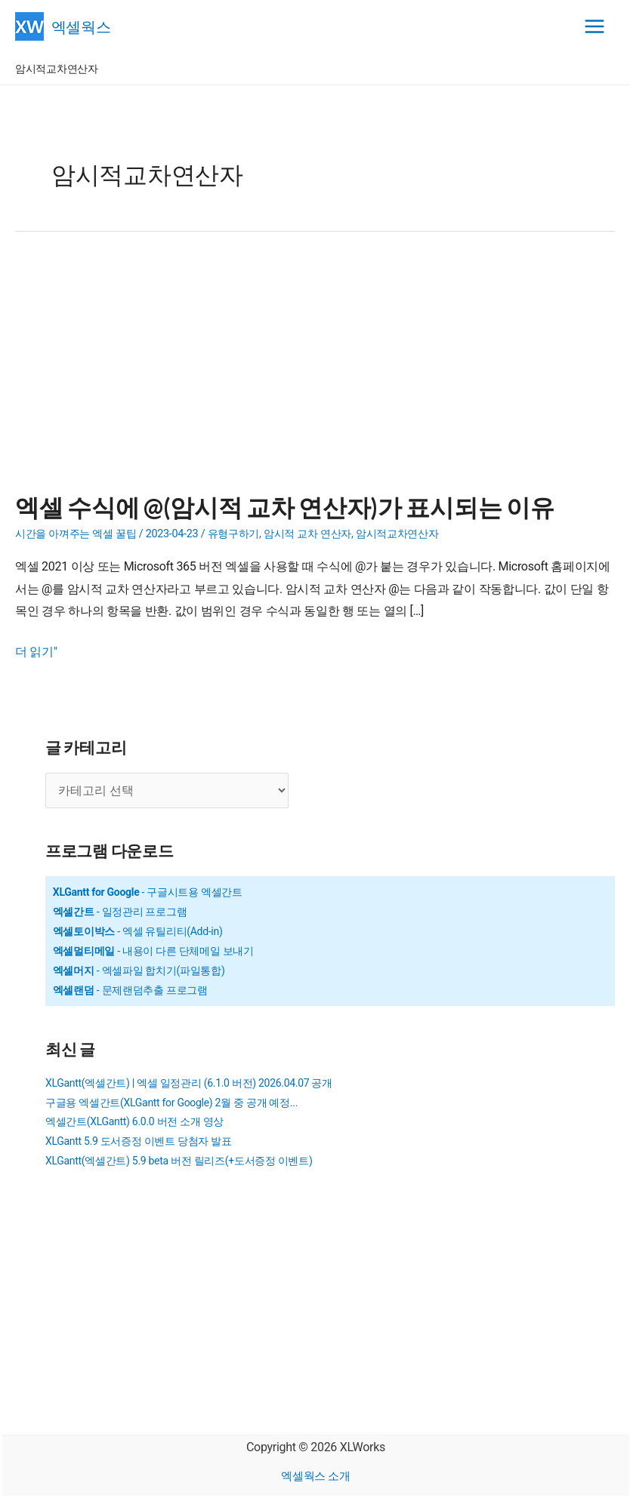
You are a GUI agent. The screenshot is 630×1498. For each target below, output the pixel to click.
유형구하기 (234, 534)
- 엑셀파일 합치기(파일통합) (139, 970)
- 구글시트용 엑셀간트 (147, 892)
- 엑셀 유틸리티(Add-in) (138, 931)
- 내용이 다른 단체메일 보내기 (153, 951)
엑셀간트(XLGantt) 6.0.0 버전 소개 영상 (134, 1121)
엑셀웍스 (82, 26)
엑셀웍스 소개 (316, 1476)
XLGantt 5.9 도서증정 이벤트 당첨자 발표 (138, 1141)
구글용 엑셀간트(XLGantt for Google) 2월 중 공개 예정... (171, 1103)
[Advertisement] (315, 371)
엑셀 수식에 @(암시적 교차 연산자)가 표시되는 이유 (284, 506)
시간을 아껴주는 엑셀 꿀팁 (76, 534)
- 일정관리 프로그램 (120, 912)
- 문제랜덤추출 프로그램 (130, 990)
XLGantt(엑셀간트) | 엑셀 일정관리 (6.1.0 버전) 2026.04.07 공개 (188, 1083)
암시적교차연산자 (397, 534)
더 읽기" (36, 652)
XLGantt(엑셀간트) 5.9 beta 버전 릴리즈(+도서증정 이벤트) (178, 1161)
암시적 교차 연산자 (307, 534)
